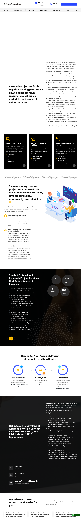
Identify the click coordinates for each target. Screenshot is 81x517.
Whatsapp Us (40, 384)
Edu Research (56, 10)
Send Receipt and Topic (62, 388)
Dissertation (43, 10)
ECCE (67, 10)
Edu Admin (31, 10)
